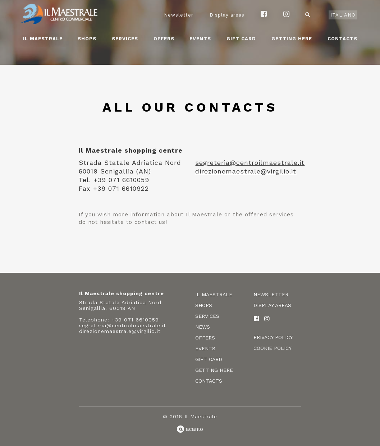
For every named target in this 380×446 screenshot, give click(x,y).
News (202, 327)
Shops (87, 38)
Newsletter (178, 15)
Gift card (241, 38)
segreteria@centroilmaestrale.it (250, 162)
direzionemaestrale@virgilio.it (245, 171)
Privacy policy (273, 337)
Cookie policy (272, 348)
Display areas (227, 15)
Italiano (343, 15)
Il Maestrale (43, 38)
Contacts (342, 38)
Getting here (291, 38)
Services (125, 38)
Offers (164, 38)
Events (200, 38)
